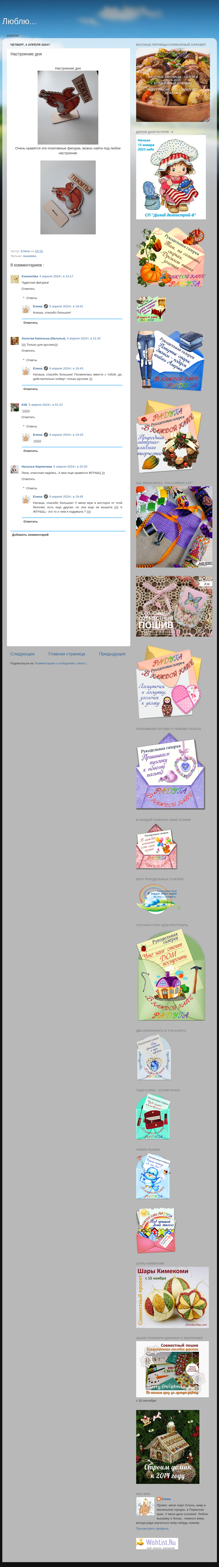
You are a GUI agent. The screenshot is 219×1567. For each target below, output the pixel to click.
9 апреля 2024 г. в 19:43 (66, 368)
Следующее (22, 653)
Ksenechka (30, 276)
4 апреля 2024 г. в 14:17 (56, 276)
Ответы (31, 298)
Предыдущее (112, 653)
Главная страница (66, 653)
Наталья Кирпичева (37, 466)
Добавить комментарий (30, 534)
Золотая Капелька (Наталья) (44, 338)
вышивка (29, 256)
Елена (37, 306)
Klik (24, 404)
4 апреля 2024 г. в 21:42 (84, 338)
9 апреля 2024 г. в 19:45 (66, 496)
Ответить (28, 288)
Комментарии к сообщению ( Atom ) (61, 663)
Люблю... (19, 21)
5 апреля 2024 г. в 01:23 (46, 404)
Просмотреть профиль (152, 1528)
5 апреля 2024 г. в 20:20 (70, 466)
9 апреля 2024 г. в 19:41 (66, 306)
